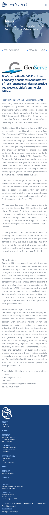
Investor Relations (8, 473)
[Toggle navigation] (44, 5)
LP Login (5, 477)
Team (4, 431)
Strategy (6, 435)
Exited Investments (8, 450)
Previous (32, 50)
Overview (5, 424)
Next (44, 50)
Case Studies (6, 452)
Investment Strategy (8, 437)
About (5, 422)
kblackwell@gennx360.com (11, 499)
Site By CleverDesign (10, 511)
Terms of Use (7, 509)
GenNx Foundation (8, 462)
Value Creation (7, 441)
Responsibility (8, 456)
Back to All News (10, 50)
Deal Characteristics (8, 439)
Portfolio (6, 445)
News (4, 467)
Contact (6, 471)
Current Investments (9, 448)
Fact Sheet (5, 426)
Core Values (6, 458)
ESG (3, 460)
